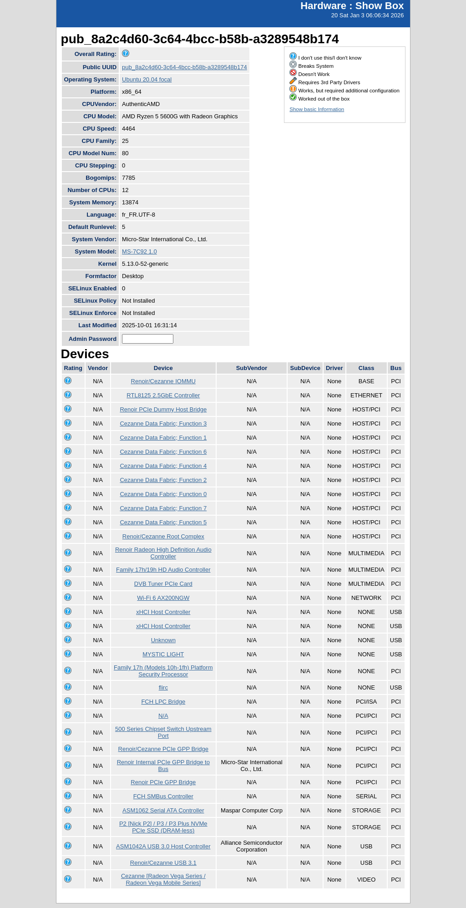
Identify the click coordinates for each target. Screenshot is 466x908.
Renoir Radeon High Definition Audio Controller (163, 553)
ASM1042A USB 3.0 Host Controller (163, 846)
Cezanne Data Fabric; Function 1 (163, 437)
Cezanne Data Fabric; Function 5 (163, 522)
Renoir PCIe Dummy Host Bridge (163, 409)
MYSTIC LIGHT (163, 654)
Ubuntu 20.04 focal (147, 79)
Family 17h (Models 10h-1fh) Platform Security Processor (163, 671)
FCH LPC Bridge (163, 701)
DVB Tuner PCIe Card (163, 583)
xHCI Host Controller (163, 612)
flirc (163, 687)
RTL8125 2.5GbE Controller (163, 395)
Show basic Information (316, 109)
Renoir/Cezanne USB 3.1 (163, 862)
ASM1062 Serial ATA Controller (163, 810)
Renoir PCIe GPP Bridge (163, 782)
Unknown (163, 640)
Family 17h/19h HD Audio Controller (163, 569)
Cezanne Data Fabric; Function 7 (163, 508)
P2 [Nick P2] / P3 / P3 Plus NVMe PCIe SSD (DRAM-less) (163, 827)
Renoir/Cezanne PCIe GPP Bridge (163, 749)
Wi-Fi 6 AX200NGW (163, 597)
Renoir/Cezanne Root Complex (163, 536)
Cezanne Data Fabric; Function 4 (163, 465)
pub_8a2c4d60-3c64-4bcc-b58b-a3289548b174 (184, 67)
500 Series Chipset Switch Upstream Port (163, 732)
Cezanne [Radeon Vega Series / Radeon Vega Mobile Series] (163, 879)
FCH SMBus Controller (163, 796)
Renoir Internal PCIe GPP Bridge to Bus (163, 765)
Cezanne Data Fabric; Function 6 (163, 451)
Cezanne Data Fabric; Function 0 (163, 494)
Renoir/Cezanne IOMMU (163, 381)
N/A (163, 715)
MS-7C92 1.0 (139, 251)
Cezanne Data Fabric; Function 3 (163, 423)
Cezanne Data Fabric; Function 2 (163, 480)
